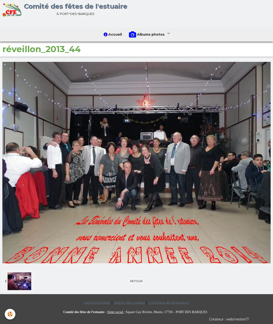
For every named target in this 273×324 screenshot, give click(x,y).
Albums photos (147, 34)
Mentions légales (97, 302)
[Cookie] (10, 314)
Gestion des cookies (129, 302)
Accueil (113, 34)
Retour (136, 281)
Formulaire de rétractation (168, 302)
